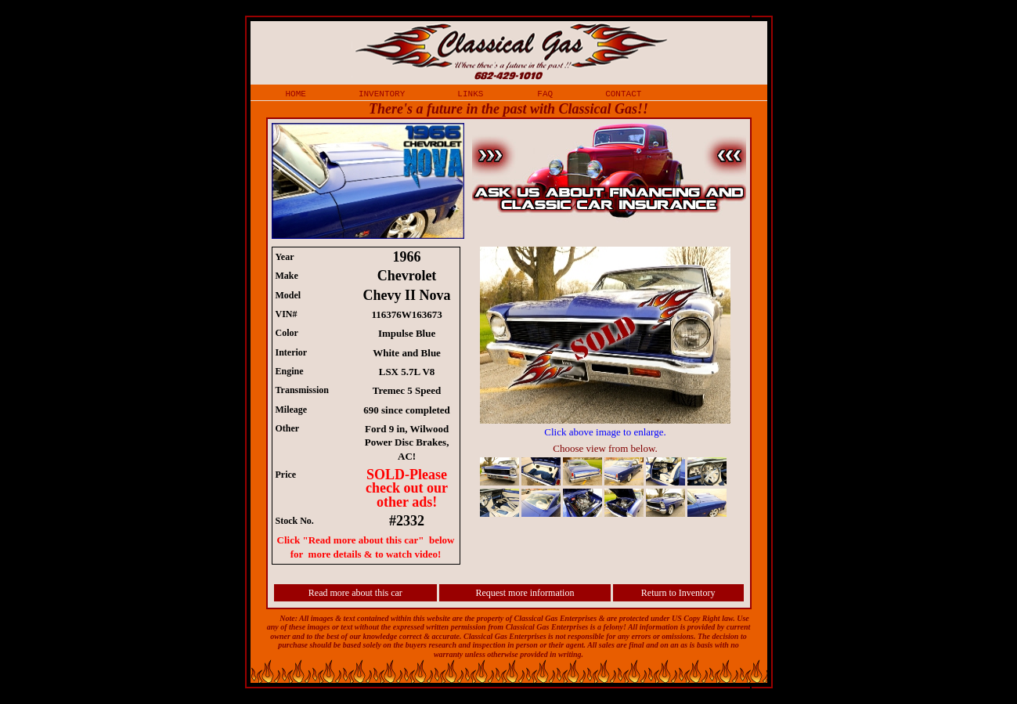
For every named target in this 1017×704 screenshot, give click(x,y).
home (296, 93)
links (470, 93)
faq (545, 93)
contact (623, 93)
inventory (382, 93)
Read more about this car (355, 592)
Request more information (524, 592)
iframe (613, 384)
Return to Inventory (678, 592)
